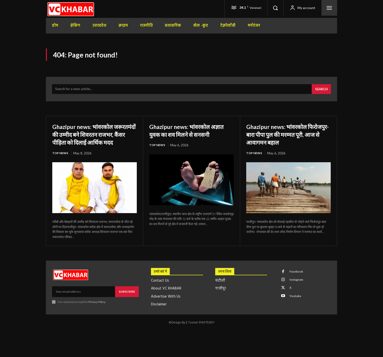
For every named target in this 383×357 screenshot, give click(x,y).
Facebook (297, 283)
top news (60, 164)
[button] (275, 8)
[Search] (320, 92)
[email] (83, 302)
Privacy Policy (96, 312)
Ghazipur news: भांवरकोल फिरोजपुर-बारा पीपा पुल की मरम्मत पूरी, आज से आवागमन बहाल (288, 137)
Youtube (296, 310)
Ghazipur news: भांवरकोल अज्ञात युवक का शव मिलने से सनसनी (186, 137)
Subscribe (127, 302)
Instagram (298, 292)
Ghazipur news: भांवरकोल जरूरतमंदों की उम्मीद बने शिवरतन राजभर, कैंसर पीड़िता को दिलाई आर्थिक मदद (93, 141)
